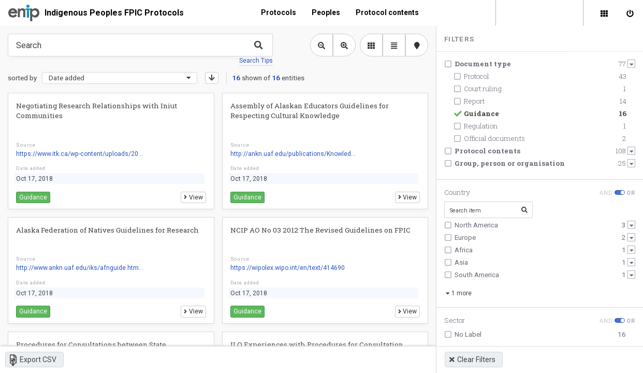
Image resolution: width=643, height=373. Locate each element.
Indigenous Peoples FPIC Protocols (114, 13)
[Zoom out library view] (321, 45)
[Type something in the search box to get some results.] (140, 45)
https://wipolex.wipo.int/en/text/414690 (287, 267)
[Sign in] (630, 13)
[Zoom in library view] (344, 45)
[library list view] (371, 45)
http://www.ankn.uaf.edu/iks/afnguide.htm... (79, 267)
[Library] (604, 13)
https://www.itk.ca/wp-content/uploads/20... (79, 153)
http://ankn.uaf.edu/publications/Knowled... (293, 153)
